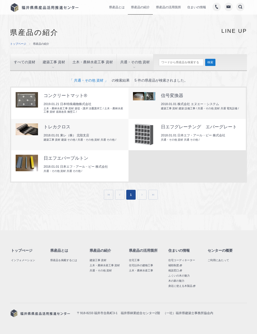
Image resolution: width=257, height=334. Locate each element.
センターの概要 (220, 250)
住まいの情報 (179, 250)
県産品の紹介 (100, 250)
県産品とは (59, 250)
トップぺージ (21, 250)
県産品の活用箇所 (143, 250)
